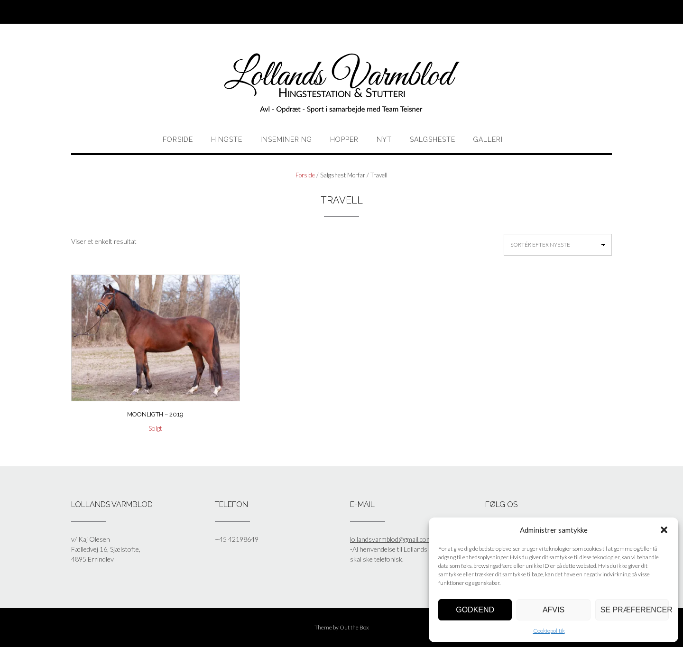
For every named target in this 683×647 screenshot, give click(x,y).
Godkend (475, 610)
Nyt (384, 139)
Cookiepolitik (549, 630)
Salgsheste (432, 139)
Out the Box (354, 627)
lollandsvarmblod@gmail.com (391, 539)
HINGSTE (226, 139)
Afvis (553, 610)
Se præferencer (634, 610)
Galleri (488, 139)
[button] (664, 530)
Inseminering (286, 139)
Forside (178, 139)
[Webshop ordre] (558, 245)
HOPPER (344, 139)
